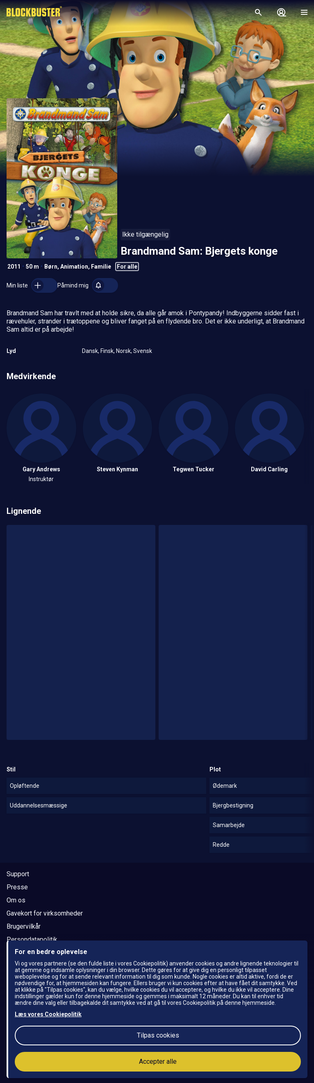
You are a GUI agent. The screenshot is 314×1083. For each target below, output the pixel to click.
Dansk (90, 351)
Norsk (123, 351)
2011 (13, 266)
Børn (50, 266)
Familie (101, 266)
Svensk (142, 351)
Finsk (107, 351)
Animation (74, 266)
